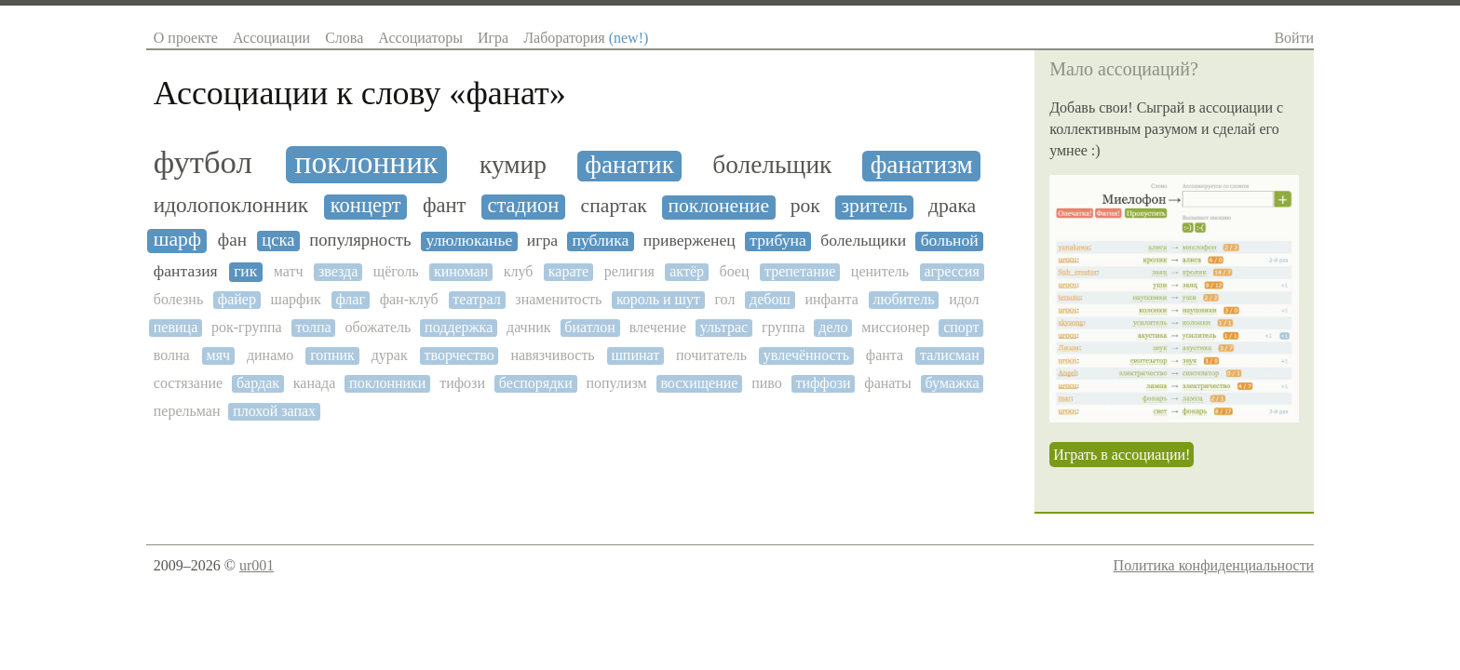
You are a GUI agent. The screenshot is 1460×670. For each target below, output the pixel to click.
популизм (616, 383)
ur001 (256, 565)
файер (237, 299)
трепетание (799, 271)
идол (964, 299)
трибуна (778, 240)
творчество (459, 355)
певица (175, 327)
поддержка (459, 327)
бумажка (953, 383)
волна (172, 355)
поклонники (387, 383)
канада (314, 383)
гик (245, 271)
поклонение (718, 206)
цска (278, 240)
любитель (903, 299)
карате (568, 271)
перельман (187, 411)
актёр (686, 271)
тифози (462, 383)
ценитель (880, 271)
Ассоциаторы (420, 38)
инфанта (831, 299)
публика (600, 240)
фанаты (887, 383)
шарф (177, 239)
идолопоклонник (231, 205)
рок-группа (246, 327)
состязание (188, 383)
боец (734, 271)
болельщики (863, 240)
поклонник (367, 163)
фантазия (186, 271)
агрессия (951, 271)
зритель (875, 206)
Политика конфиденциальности (1214, 565)
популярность (360, 240)
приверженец (689, 240)
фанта (884, 355)
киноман (461, 271)
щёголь (396, 271)
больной (950, 240)
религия (629, 271)
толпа (313, 327)
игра (542, 240)
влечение (657, 327)
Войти (1294, 38)
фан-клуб (409, 299)
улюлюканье (469, 240)
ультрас (724, 327)
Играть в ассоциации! (1121, 454)
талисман (950, 355)
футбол (203, 163)
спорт (961, 327)
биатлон (589, 327)
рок (805, 206)
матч (289, 271)
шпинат (636, 355)
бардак (258, 383)
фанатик (629, 165)
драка (952, 206)
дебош (770, 299)
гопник (332, 355)
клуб (519, 271)
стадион (524, 205)
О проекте (186, 38)
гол (724, 299)
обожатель (378, 327)
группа (783, 327)
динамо (270, 355)
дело (832, 327)
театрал (476, 299)
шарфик (296, 299)
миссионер (895, 327)
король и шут (658, 299)
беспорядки (536, 383)
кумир (513, 165)
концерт (366, 205)
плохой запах (274, 411)
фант (444, 205)
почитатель (711, 355)
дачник (529, 327)
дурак (390, 355)
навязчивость (552, 355)
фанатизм (922, 165)
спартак (614, 206)
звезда (338, 271)
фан (232, 239)
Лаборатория (585, 38)
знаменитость (558, 299)
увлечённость (806, 355)
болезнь (178, 299)
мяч (219, 355)
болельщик (771, 165)
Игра (493, 38)
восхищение (698, 383)
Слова (344, 38)
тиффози (822, 383)
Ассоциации (271, 38)
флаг (350, 299)
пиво (766, 383)
